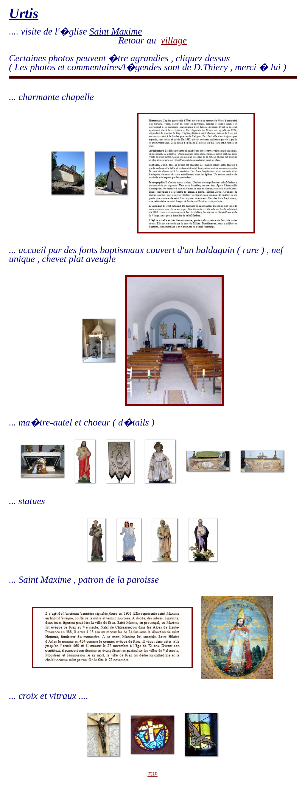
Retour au (139, 40)
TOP (152, 774)
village (174, 40)
